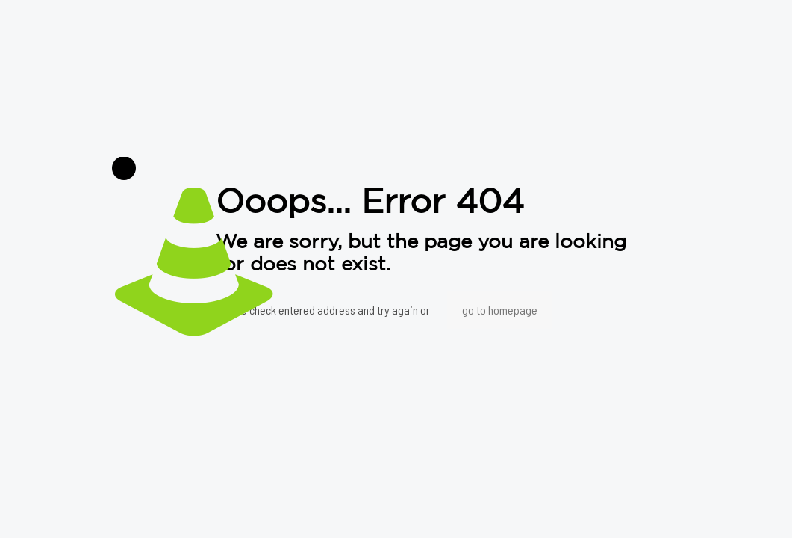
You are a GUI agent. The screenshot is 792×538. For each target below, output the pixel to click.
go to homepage (499, 310)
